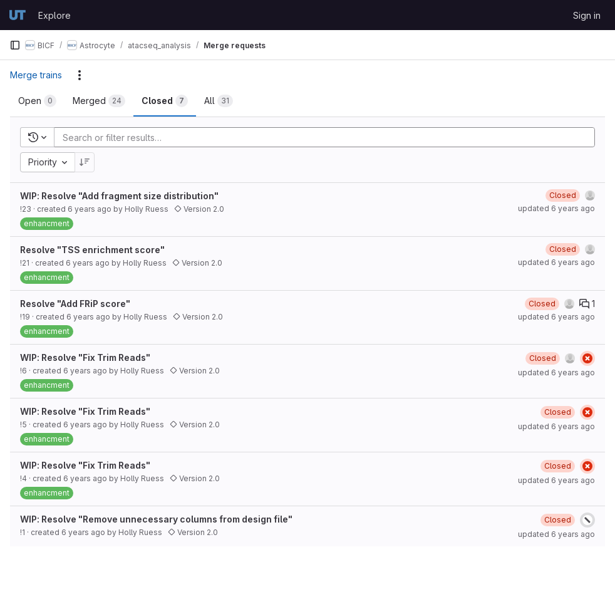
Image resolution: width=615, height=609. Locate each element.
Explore (54, 15)
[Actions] (80, 75)
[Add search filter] (328, 137)
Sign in (587, 15)
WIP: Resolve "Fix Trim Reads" (85, 357)
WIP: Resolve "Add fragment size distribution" (119, 195)
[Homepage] (17, 15)
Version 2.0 (199, 209)
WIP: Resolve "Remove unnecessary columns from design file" (156, 519)
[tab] (37, 101)
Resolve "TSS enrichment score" (92, 249)
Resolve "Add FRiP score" (75, 303)
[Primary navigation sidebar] (15, 45)
